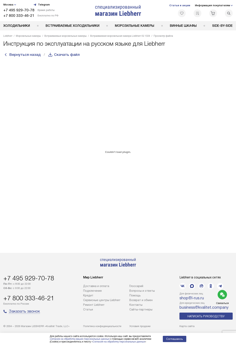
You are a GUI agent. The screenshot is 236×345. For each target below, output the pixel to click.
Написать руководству (206, 316)
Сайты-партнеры (140, 309)
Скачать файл (69, 55)
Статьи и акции (179, 5)
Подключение (92, 290)
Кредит (88, 295)
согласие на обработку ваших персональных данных (80, 339)
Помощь (135, 295)
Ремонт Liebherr (93, 304)
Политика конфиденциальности (102, 326)
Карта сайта (187, 326)
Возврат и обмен (141, 300)
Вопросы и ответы (142, 290)
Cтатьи (88, 309)
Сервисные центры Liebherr (101, 300)
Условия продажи (139, 326)
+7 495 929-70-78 (18, 10)
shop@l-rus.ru (191, 298)
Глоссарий (136, 286)
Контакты (135, 304)
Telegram (41, 4)
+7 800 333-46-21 (18, 15)
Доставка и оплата (96, 286)
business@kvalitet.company (204, 307)
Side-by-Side (222, 25)
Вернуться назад (26, 55)
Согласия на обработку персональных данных (119, 341)
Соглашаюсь (174, 339)
